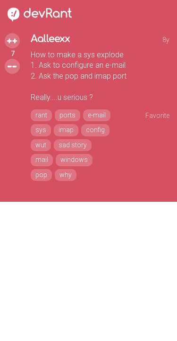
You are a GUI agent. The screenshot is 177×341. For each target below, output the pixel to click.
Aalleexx (50, 39)
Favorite (157, 115)
